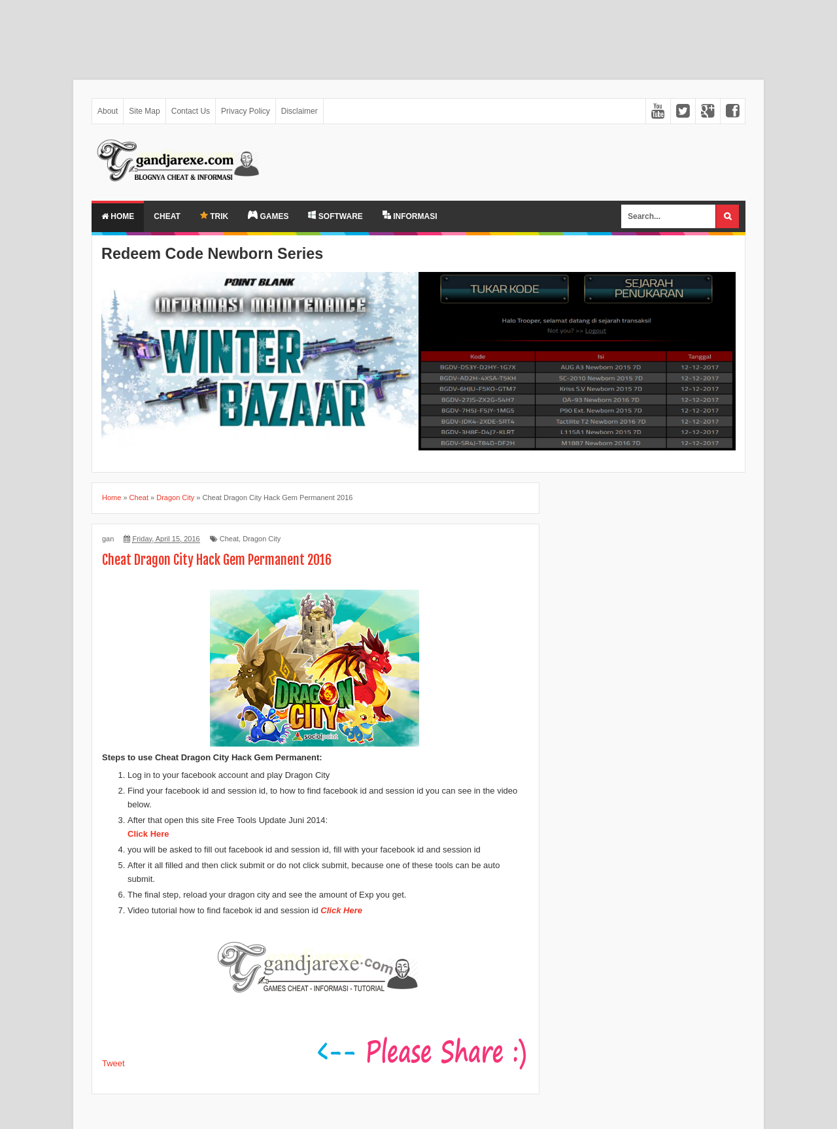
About (107, 111)
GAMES (268, 216)
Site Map (144, 111)
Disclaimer (299, 111)
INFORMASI (410, 216)
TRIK (214, 216)
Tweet (113, 1063)
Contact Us (190, 111)
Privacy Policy (245, 111)
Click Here (148, 834)
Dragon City (262, 539)
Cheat (167, 216)
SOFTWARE (335, 216)
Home (117, 216)
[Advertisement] (392, 33)
